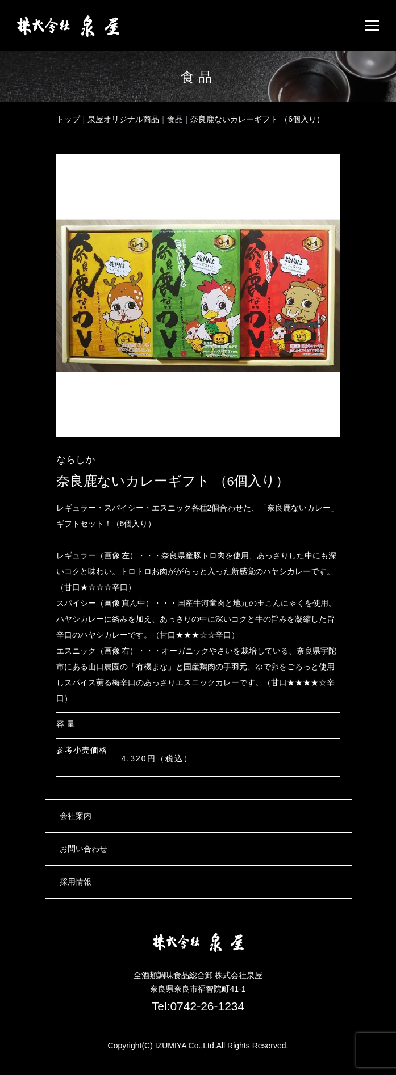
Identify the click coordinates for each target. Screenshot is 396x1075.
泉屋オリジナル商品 (123, 119)
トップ (68, 119)
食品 (175, 119)
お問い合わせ (83, 848)
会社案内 (75, 815)
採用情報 (75, 881)
